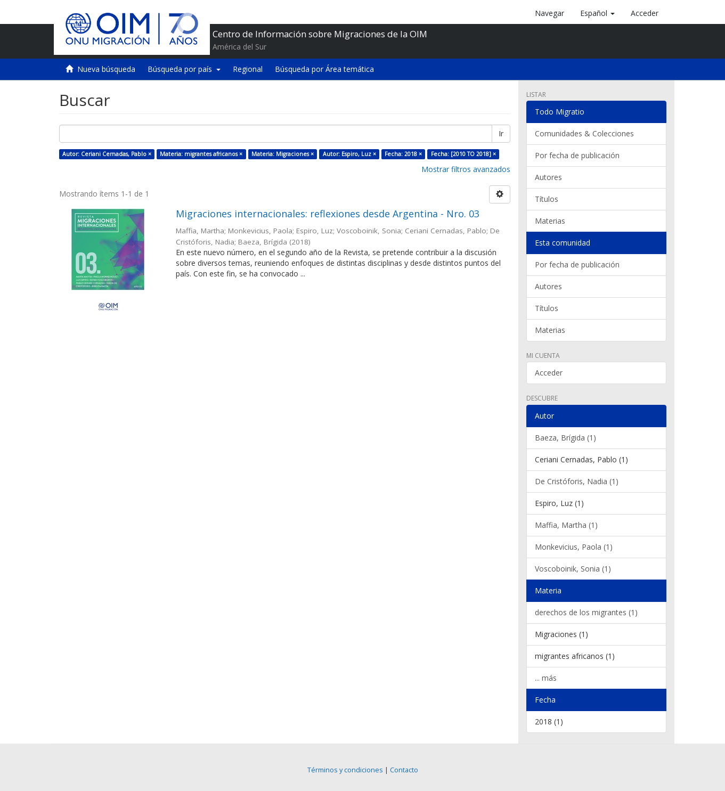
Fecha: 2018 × (403, 154)
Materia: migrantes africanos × (201, 154)
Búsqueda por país (184, 69)
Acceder (549, 373)
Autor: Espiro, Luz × (349, 154)
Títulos (546, 199)
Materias (550, 221)
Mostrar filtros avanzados (465, 169)
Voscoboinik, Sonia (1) (573, 569)
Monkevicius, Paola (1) (574, 547)
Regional (248, 69)
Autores (548, 177)
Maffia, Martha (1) (566, 525)
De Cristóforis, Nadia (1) (576, 481)
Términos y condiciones (345, 769)
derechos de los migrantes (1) (586, 612)
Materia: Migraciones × (282, 154)
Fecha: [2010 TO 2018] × (463, 154)
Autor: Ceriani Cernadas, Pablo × (106, 154)
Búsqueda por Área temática (324, 69)
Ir (501, 133)
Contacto (404, 769)
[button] (597, 13)
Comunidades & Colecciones (584, 133)
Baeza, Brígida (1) (565, 438)
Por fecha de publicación (577, 155)
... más (546, 678)
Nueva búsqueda (106, 69)
